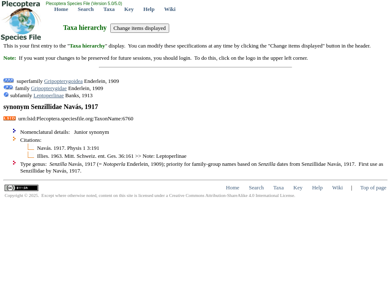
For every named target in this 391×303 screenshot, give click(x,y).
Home (61, 9)
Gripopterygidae (48, 88)
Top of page (373, 187)
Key (128, 9)
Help (148, 9)
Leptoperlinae (49, 95)
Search (86, 9)
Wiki (170, 9)
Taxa (109, 9)
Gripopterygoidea (63, 81)
